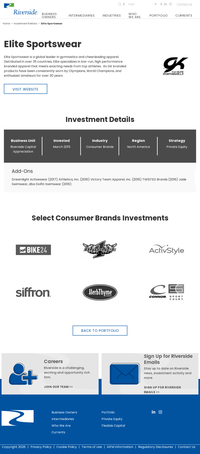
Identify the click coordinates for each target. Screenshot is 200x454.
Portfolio (158, 15)
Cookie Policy (66, 447)
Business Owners (49, 15)
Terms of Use (92, 447)
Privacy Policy (41, 447)
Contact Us (184, 4)
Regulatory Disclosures (155, 447)
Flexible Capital (113, 425)
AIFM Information (120, 447)
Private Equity (112, 419)
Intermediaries (82, 15)
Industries (111, 15)
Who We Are (135, 15)
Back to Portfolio (100, 330)
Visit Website (25, 89)
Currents (183, 15)
